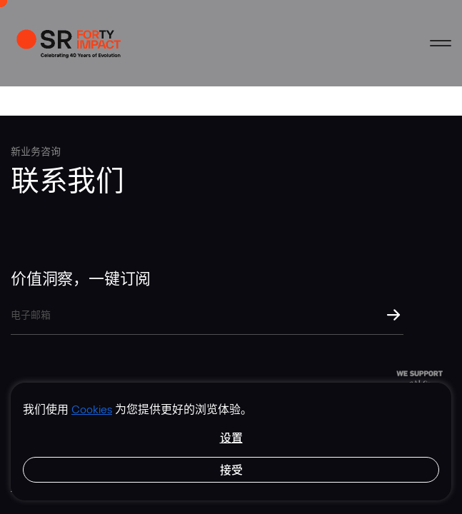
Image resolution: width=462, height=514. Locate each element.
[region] (231, 441)
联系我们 (67, 179)
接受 (231, 470)
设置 (231, 437)
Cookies (91, 409)
